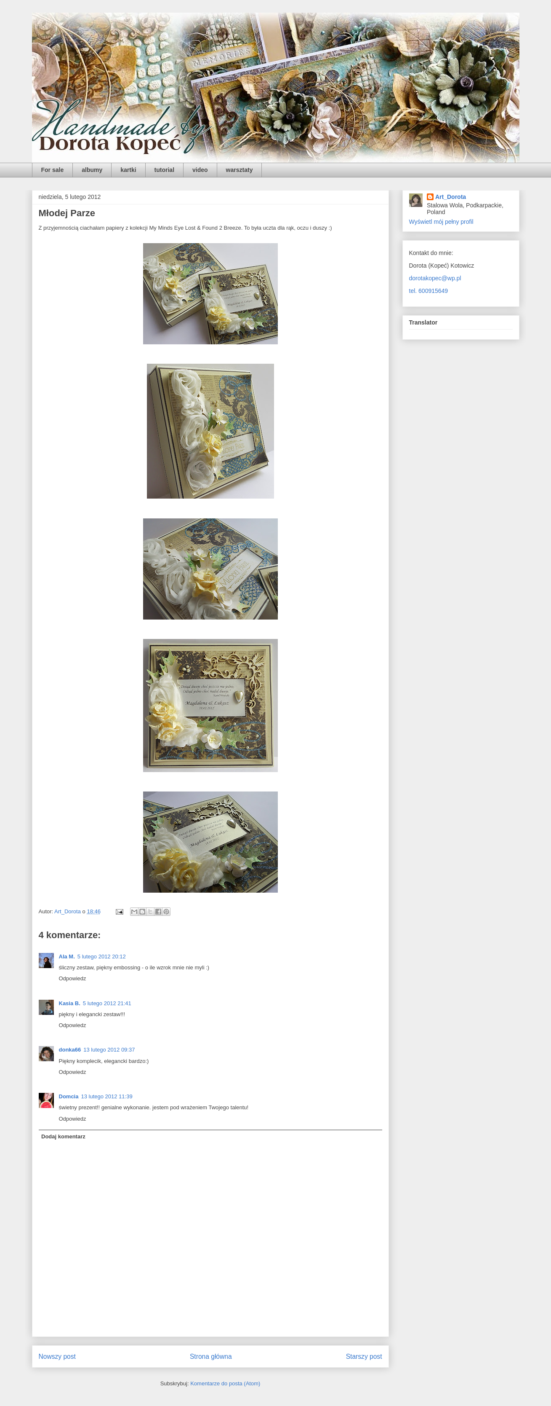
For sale (52, 169)
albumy (92, 169)
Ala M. (67, 956)
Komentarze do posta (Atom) (225, 1383)
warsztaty (239, 169)
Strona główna (211, 1356)
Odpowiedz (72, 978)
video (200, 169)
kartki (128, 169)
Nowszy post (57, 1356)
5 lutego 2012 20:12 (101, 956)
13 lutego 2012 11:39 (106, 1096)
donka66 (70, 1049)
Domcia (69, 1096)
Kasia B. (69, 1003)
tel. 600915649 (428, 290)
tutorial (164, 169)
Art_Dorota (450, 196)
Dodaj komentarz (63, 1136)
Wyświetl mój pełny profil (441, 221)
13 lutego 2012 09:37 (109, 1049)
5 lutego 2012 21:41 (107, 1003)
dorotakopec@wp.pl (435, 278)
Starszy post (364, 1356)
